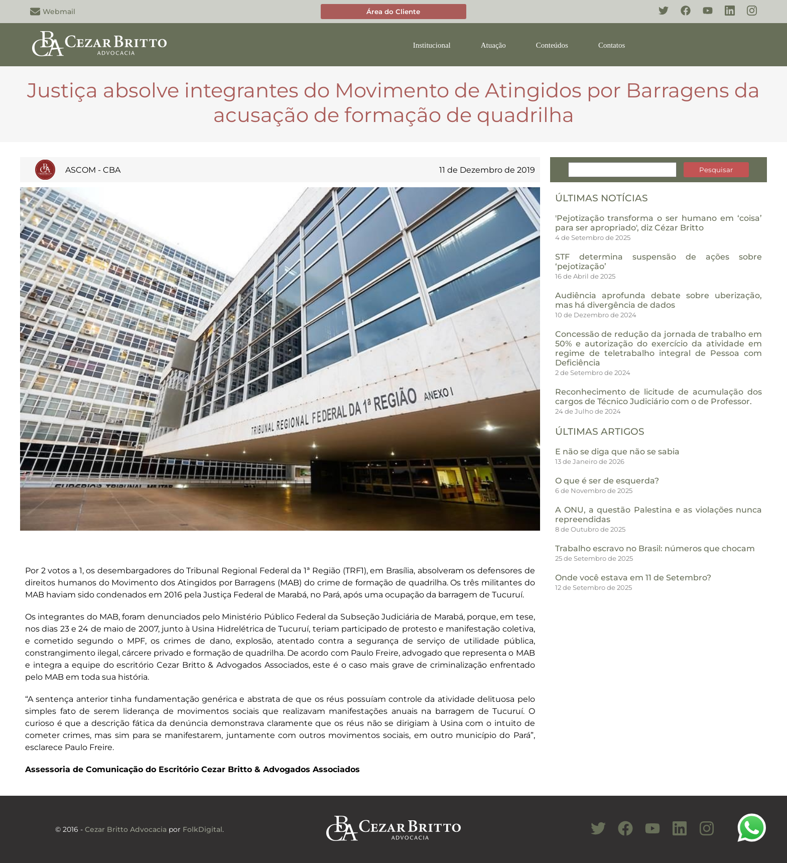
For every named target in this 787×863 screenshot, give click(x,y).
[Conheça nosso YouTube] (703, 16)
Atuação (493, 45)
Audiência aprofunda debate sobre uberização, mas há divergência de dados (658, 300)
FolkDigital (202, 829)
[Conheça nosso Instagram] (747, 16)
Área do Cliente (393, 12)
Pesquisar (716, 170)
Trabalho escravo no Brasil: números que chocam (655, 548)
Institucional (432, 45)
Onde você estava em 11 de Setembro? (633, 577)
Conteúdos (552, 45)
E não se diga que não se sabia (617, 451)
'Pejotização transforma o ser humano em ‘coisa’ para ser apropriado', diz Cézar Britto (658, 222)
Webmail (52, 12)
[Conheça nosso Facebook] (681, 16)
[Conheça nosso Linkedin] (725, 16)
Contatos (611, 45)
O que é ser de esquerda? (607, 480)
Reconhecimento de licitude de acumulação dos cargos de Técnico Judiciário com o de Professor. (658, 396)
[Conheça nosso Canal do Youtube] (647, 833)
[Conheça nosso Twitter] (658, 16)
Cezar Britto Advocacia (126, 829)
